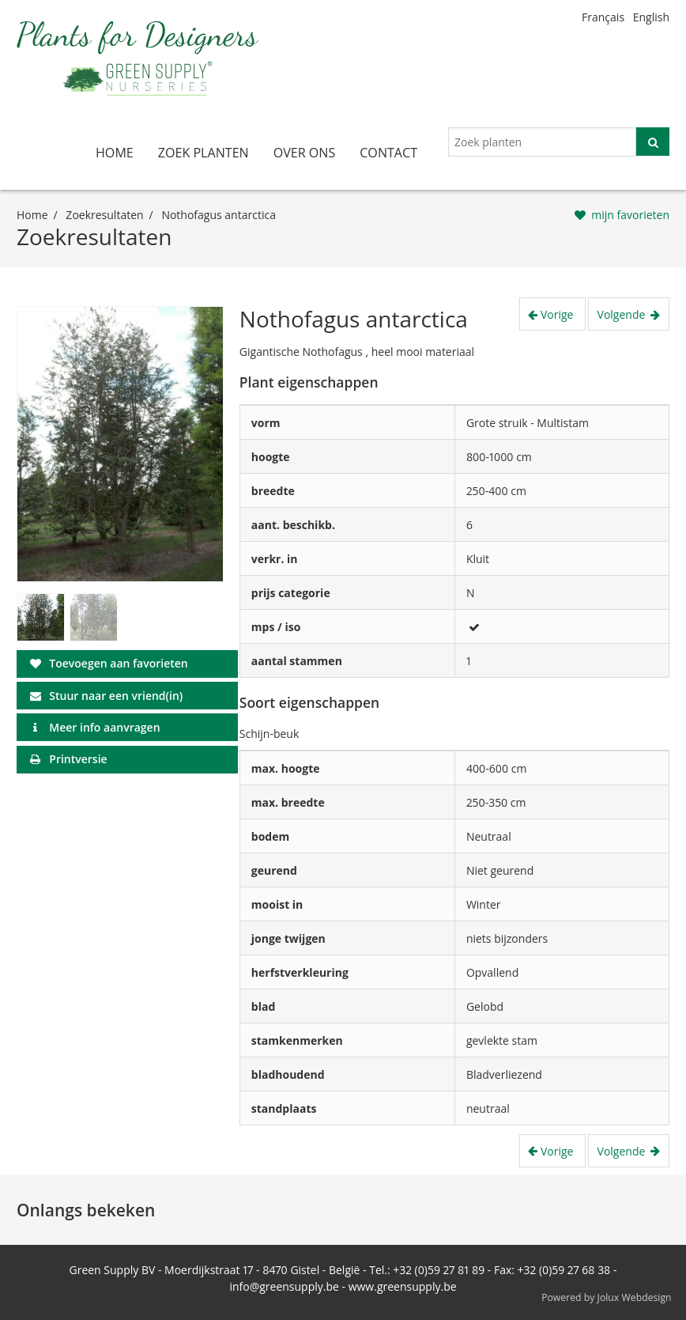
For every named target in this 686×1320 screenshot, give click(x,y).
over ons (304, 152)
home (115, 152)
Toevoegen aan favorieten (118, 663)
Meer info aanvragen (104, 727)
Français (603, 17)
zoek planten (203, 152)
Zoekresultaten (104, 214)
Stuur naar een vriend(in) (116, 695)
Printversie (78, 758)
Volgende (622, 314)
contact (388, 152)
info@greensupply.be (283, 1286)
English (651, 17)
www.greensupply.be (403, 1286)
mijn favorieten (630, 214)
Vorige (558, 314)
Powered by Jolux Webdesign (606, 1297)
